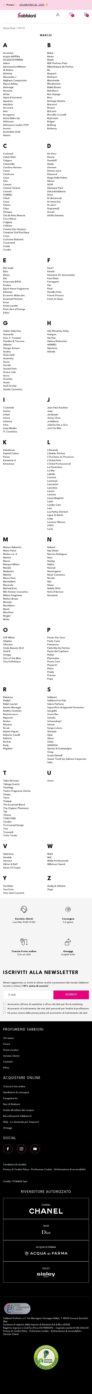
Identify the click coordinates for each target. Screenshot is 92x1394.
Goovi (6, 362)
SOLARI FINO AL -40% (31, 5)
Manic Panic (9, 550)
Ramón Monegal (12, 707)
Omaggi (7, 1128)
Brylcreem (52, 118)
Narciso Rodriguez (57, 554)
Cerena (7, 184)
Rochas (7, 742)
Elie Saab (8, 268)
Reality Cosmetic (12, 711)
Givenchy (8, 358)
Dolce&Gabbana (56, 191)
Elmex (6, 275)
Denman (51, 167)
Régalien (8, 748)
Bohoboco (52, 91)
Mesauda (8, 585)
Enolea (7, 285)
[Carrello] (83, 15)
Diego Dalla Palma (57, 178)
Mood (6, 609)
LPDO (50, 525)
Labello (51, 474)
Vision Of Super (12, 867)
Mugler (7, 616)
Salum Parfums (55, 704)
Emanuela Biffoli (12, 282)
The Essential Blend (14, 805)
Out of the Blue (12, 658)
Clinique (7, 212)
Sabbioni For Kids (56, 700)
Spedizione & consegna (16, 1092)
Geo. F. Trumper (12, 338)
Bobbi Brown (54, 87)
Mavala (7, 568)
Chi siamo (8, 1038)
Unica (50, 781)
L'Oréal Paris (54, 460)
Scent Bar (52, 714)
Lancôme (52, 488)
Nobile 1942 (53, 588)
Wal (49, 857)
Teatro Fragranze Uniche (17, 791)
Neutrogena (54, 571)
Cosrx (6, 236)
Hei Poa (51, 338)
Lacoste (51, 477)
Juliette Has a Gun (57, 425)
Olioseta (8, 644)
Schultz (51, 718)
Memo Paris (9, 578)
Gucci (6, 375)
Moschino (8, 612)
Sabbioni (52, 697)
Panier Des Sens (56, 637)
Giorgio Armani (11, 348)
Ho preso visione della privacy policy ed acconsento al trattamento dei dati (47, 1013)
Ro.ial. (6, 728)
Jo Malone (52, 421)
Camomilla (8, 164)
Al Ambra (8, 70)
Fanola (50, 271)
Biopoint (51, 73)
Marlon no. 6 (10, 554)
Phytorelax (53, 658)
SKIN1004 (52, 745)
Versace (7, 861)
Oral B (6, 651)
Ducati (50, 212)
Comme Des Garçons (14, 229)
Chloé (6, 198)
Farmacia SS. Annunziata (61, 275)
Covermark (9, 243)
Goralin (7, 365)
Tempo (7, 794)
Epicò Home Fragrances (16, 288)
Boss (49, 97)
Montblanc (9, 605)
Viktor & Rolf (10, 864)
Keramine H (9, 460)
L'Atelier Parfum (56, 453)
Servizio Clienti (11, 1056)
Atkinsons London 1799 (16, 125)
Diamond (52, 174)
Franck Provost (55, 295)
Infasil (6, 414)
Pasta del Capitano (58, 651)
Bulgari (51, 121)
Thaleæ (7, 801)
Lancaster (52, 484)
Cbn (5, 181)
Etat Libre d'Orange (14, 309)
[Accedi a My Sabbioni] (53, 14)
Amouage (8, 87)
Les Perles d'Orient (57, 512)
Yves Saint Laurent (13, 893)
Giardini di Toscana (13, 341)
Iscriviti (71, 994)
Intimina (7, 421)
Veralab (7, 857)
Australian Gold (11, 132)
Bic (48, 70)
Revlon (6, 721)
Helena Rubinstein (57, 341)
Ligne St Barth (55, 515)
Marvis (6, 561)
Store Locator (11, 1050)
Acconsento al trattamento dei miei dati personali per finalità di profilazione (46, 1008)
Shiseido (51, 731)
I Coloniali (8, 407)
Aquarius (8, 101)
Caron (6, 171)
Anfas (6, 94)
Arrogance (9, 115)
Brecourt (52, 104)
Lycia (50, 529)
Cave (6, 178)
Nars (49, 557)
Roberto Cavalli (11, 735)
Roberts (7, 738)
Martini (7, 557)
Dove (50, 195)
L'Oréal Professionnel (59, 464)
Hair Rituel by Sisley (58, 331)
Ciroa (6, 202)
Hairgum (51, 334)
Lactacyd (52, 481)
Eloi (5, 278)
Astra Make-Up (11, 118)
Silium (50, 738)
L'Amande (52, 450)
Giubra (7, 351)
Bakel (50, 53)
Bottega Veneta (56, 101)
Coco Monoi (9, 219)
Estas (6, 302)
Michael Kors (10, 588)
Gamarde (8, 334)
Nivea (50, 585)
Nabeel (51, 547)
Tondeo (7, 822)
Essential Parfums (13, 299)
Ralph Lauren (10, 704)
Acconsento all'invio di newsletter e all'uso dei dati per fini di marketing (43, 1004)
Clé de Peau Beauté (14, 215)
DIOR (50, 184)
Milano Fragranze (12, 595)
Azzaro (6, 135)
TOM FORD (9, 818)
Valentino (8, 854)
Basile (50, 60)
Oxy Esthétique (12, 661)
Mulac (6, 619)
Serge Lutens (54, 728)
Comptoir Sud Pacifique (16, 232)
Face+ (50, 268)
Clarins (7, 205)
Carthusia (8, 174)
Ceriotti (7, 191)
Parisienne (53, 644)
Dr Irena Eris (54, 202)
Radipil (6, 700)
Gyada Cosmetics (13, 389)
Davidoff (52, 160)
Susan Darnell (54, 755)
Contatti (8, 1062)
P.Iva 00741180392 (43, 1328)
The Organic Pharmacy (16, 808)
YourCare (8, 889)
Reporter (8, 718)
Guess (6, 382)
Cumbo (7, 250)
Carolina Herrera (12, 167)
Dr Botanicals (54, 198)
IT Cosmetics (10, 431)
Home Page (9, 28)
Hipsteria (52, 348)
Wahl (50, 854)
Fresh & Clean (55, 299)
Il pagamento (10, 1098)
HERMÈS (51, 344)
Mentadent (9, 581)
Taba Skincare (11, 781)
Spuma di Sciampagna (59, 748)
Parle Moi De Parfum (58, 648)
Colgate (7, 222)
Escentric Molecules (14, 295)
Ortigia (7, 655)
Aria (5, 111)
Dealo (50, 164)
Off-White (9, 637)
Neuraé (51, 568)
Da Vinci (51, 154)
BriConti (51, 111)
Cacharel (8, 154)
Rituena (7, 724)
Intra (5, 425)
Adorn (6, 63)
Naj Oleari (52, 550)
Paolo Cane (53, 641)
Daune (50, 157)
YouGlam (8, 886)
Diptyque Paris (55, 188)
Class (6, 208)
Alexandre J (9, 77)
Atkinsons (8, 121)
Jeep (50, 411)
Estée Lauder (10, 306)
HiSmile (51, 351)
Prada (50, 672)
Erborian (7, 292)
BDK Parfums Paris (57, 63)
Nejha (50, 564)
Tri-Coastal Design (13, 825)
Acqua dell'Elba (11, 56)
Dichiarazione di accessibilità (70, 1169)
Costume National (13, 239)
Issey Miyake (10, 428)
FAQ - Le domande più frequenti (21, 1122)
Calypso (7, 160)
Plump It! (52, 665)
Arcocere (8, 108)
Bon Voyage (53, 94)
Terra (6, 798)
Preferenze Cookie (41, 1169)
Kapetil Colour (11, 453)
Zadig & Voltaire (56, 886)
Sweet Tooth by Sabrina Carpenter (66, 759)
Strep (50, 752)
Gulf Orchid (9, 386)
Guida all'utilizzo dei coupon (18, 1110)
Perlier (50, 655)
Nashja (51, 561)
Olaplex (7, 641)
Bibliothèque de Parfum (60, 67)
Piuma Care (53, 661)
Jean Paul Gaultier (57, 407)
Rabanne (8, 697)
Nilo (49, 581)
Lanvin (50, 491)
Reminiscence (10, 714)
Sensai (50, 724)
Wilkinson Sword (56, 864)
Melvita (7, 575)
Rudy (6, 745)
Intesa (6, 418)
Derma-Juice (54, 171)
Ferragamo (53, 282)
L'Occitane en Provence (60, 457)
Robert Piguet (11, 731)
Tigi (5, 811)
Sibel (50, 735)
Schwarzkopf (54, 721)
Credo (6, 246)
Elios (5, 271)
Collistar (7, 226)
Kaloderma (9, 450)
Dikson (50, 181)
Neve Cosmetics (56, 575)
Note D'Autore (55, 592)
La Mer (51, 470)
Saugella (52, 711)
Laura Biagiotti (55, 498)
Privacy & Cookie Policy (16, 1169)
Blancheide (53, 80)
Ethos (6, 312)
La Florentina (54, 467)
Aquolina (8, 104)
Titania (7, 815)
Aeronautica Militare (14, 67)
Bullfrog (51, 125)
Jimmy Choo (54, 418)
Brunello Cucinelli (56, 115)
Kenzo (6, 457)
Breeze (51, 108)
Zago (50, 889)
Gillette (7, 344)
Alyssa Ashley (10, 84)
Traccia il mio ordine (14, 1086)
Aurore (7, 128)
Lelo (49, 508)
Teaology (8, 787)
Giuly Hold (8, 355)
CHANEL (7, 195)
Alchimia (7, 73)
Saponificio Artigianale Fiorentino (65, 707)
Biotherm (52, 77)
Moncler (7, 602)
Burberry (52, 128)
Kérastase (8, 464)
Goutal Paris (10, 369)
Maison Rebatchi (12, 547)
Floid (49, 288)
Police (50, 668)
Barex (50, 56)
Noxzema (52, 595)
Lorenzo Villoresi (56, 522)
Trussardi (8, 832)
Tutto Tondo (10, 835)
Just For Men (54, 428)
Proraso (51, 675)
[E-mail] (28, 994)
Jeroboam (52, 414)
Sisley (50, 742)
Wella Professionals (57, 861)
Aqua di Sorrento (12, 97)
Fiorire (6, 1044)
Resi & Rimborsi (11, 1104)
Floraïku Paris (54, 292)
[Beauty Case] (68, 15)
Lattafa (51, 494)
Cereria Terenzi (11, 188)
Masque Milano (11, 564)
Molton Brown (10, 599)
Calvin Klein (9, 157)
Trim (5, 829)
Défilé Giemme (55, 215)
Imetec (7, 411)
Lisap (50, 518)
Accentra (8, 53)
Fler (49, 285)
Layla (50, 501)
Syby (50, 762)
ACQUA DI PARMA (13, 60)
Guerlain (8, 379)
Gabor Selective (12, 331)
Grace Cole (9, 372)
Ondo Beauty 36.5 (13, 648)
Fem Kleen (53, 278)
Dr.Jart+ (51, 205)
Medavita (8, 571)
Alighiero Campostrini (15, 80)
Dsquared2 (53, 208)
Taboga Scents (11, 784)
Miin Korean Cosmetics (15, 592)
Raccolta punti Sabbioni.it (17, 1116)
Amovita (7, 91)
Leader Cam (54, 505)
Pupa (50, 679)
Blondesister (54, 84)
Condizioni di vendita (14, 1164)
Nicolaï (50, 578)
